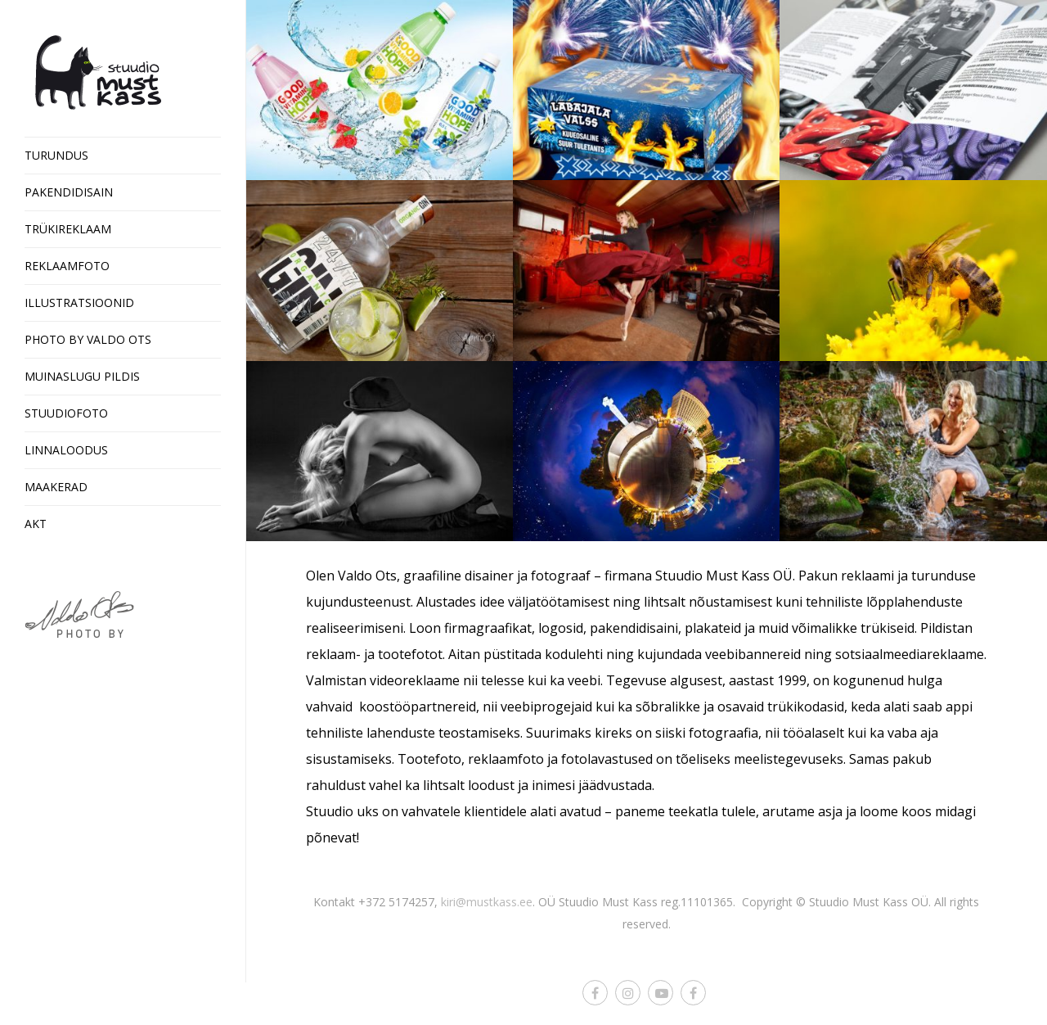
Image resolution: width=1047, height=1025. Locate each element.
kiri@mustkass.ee (486, 902)
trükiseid (887, 628)
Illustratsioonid (79, 302)
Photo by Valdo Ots (88, 339)
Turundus (56, 155)
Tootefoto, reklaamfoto (471, 759)
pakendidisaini (634, 628)
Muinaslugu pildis (82, 376)
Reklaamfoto (67, 265)
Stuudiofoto (66, 413)
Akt (36, 523)
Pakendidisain (69, 192)
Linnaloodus (66, 450)
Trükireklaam (68, 229)
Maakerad (56, 486)
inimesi (553, 785)
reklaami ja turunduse (908, 576)
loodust (491, 785)
